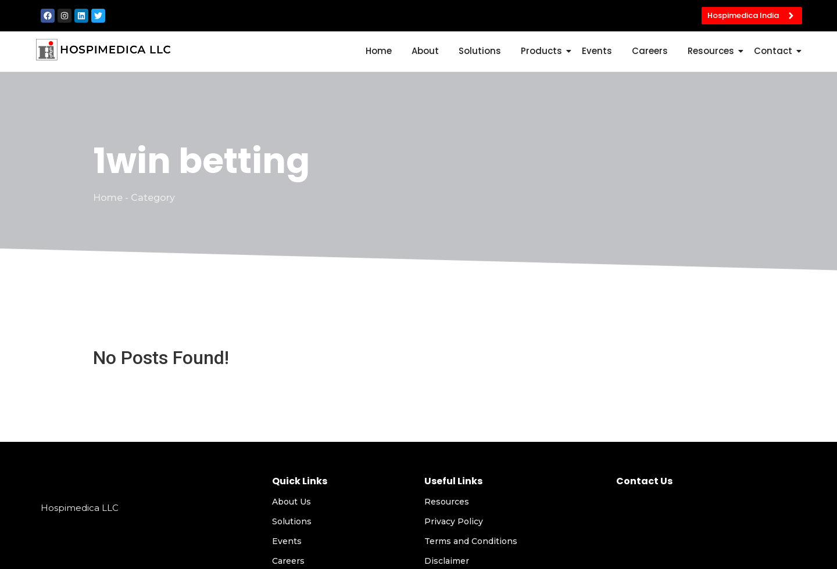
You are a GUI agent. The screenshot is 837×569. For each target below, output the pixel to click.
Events (597, 51)
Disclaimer (446, 561)
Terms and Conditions (470, 541)
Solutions (480, 51)
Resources (713, 51)
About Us (291, 501)
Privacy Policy (453, 521)
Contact (775, 51)
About (425, 51)
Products (543, 51)
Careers (650, 51)
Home (379, 51)
